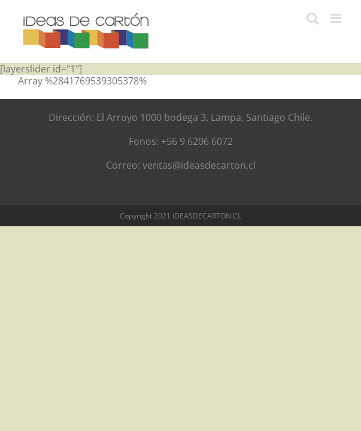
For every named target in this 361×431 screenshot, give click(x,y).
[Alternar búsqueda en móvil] (312, 18)
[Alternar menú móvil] (336, 18)
